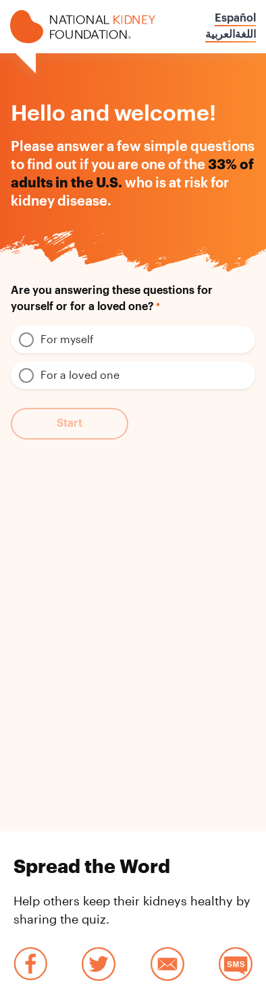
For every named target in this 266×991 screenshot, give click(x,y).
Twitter (98, 964)
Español (235, 18)
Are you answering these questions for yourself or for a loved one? (112, 298)
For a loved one (80, 374)
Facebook (30, 964)
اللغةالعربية (230, 34)
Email (167, 964)
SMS (235, 964)
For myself (67, 338)
